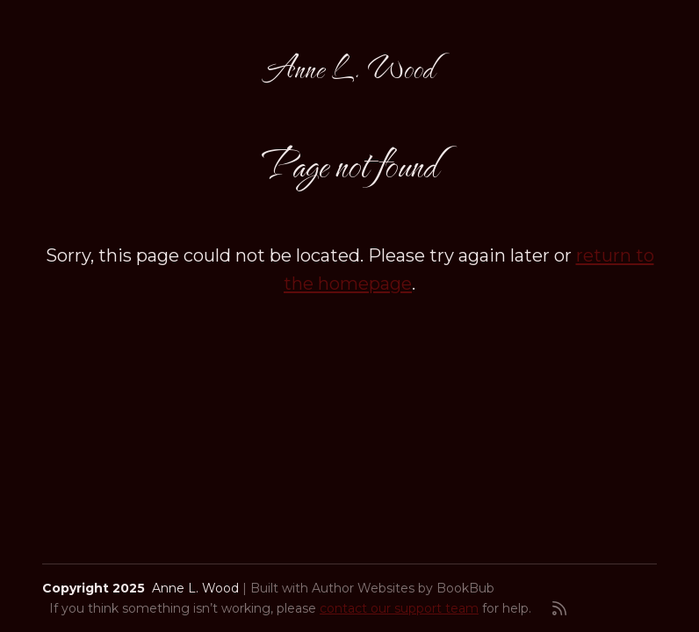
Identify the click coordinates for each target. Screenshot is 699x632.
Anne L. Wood (349, 67)
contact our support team (399, 608)
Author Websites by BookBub (403, 588)
